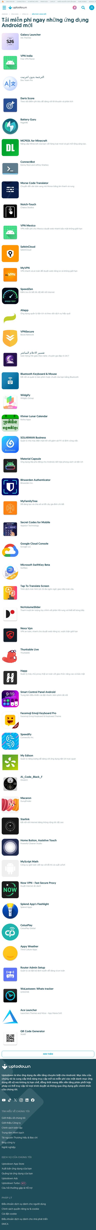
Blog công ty (8, 1142)
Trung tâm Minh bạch (13, 1132)
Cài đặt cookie (9, 1213)
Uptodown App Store (13, 1163)
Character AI (21, 2)
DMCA (5, 1223)
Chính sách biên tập (12, 1127)
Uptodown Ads (10, 1178)
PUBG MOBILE (82, 2)
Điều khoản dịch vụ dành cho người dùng (24, 1203)
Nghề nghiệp (9, 1147)
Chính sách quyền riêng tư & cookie (20, 1208)
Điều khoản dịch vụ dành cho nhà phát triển (25, 1219)
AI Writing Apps (33, 2)
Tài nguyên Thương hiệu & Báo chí (20, 1137)
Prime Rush (44, 2)
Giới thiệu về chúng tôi (13, 1117)
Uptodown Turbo (14, 1183)
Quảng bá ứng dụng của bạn (17, 1173)
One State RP (10, 2)
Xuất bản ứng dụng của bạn (17, 1168)
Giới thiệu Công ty (11, 1122)
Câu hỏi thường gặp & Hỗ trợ (17, 1187)
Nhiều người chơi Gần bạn (66, 2)
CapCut (52, 2)
